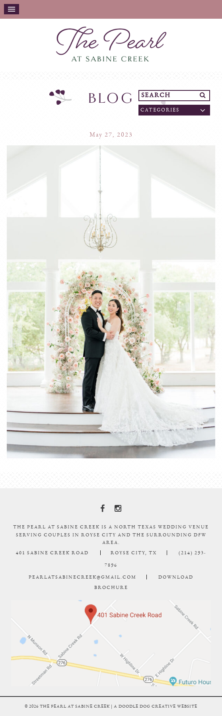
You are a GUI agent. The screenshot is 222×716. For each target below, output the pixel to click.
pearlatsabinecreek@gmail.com (82, 577)
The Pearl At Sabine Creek (111, 44)
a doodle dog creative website (155, 706)
